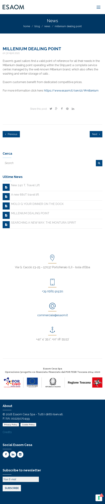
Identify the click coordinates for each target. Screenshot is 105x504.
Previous (11, 134)
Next (96, 134)
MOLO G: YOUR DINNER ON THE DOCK (37, 204)
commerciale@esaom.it (52, 315)
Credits (7, 432)
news (47, 26)
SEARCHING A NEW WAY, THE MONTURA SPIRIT (43, 222)
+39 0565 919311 (52, 291)
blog (37, 26)
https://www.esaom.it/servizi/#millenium (71, 90)
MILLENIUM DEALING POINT (30, 213)
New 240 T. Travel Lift (25, 185)
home (26, 26)
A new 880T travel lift (25, 194)
